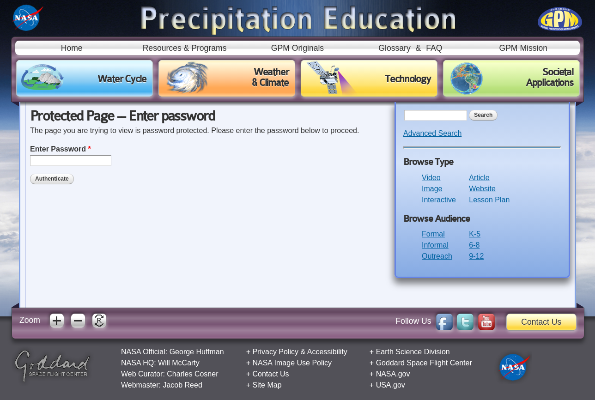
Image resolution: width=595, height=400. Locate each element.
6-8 (474, 245)
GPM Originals (297, 48)
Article (479, 178)
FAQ (434, 48)
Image (432, 189)
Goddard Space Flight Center (424, 363)
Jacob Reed (182, 385)
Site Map (266, 385)
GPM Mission (523, 48)
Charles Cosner (192, 374)
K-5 (474, 234)
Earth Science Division (413, 352)
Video (431, 178)
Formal (433, 234)
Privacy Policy (275, 352)
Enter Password (60, 149)
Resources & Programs (185, 48)
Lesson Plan (489, 200)
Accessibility (327, 352)
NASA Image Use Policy (292, 363)
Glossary (394, 48)
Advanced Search (432, 133)
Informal (435, 245)
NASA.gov (393, 374)
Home (72, 48)
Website (482, 189)
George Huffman (197, 352)
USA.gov (390, 385)
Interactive (439, 200)
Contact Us (541, 322)
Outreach (437, 256)
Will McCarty (179, 363)
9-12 (476, 256)
